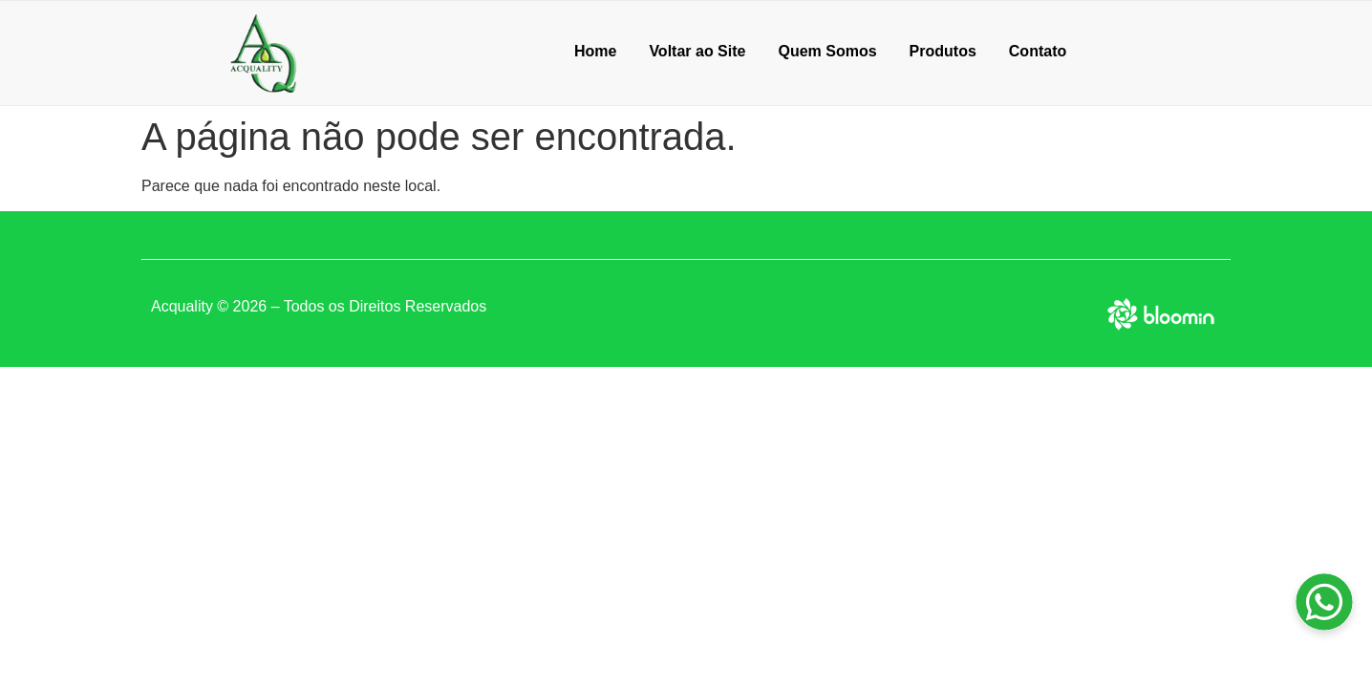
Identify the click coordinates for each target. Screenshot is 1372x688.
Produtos (943, 51)
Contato (1037, 51)
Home (595, 51)
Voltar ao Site (697, 51)
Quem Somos (827, 51)
